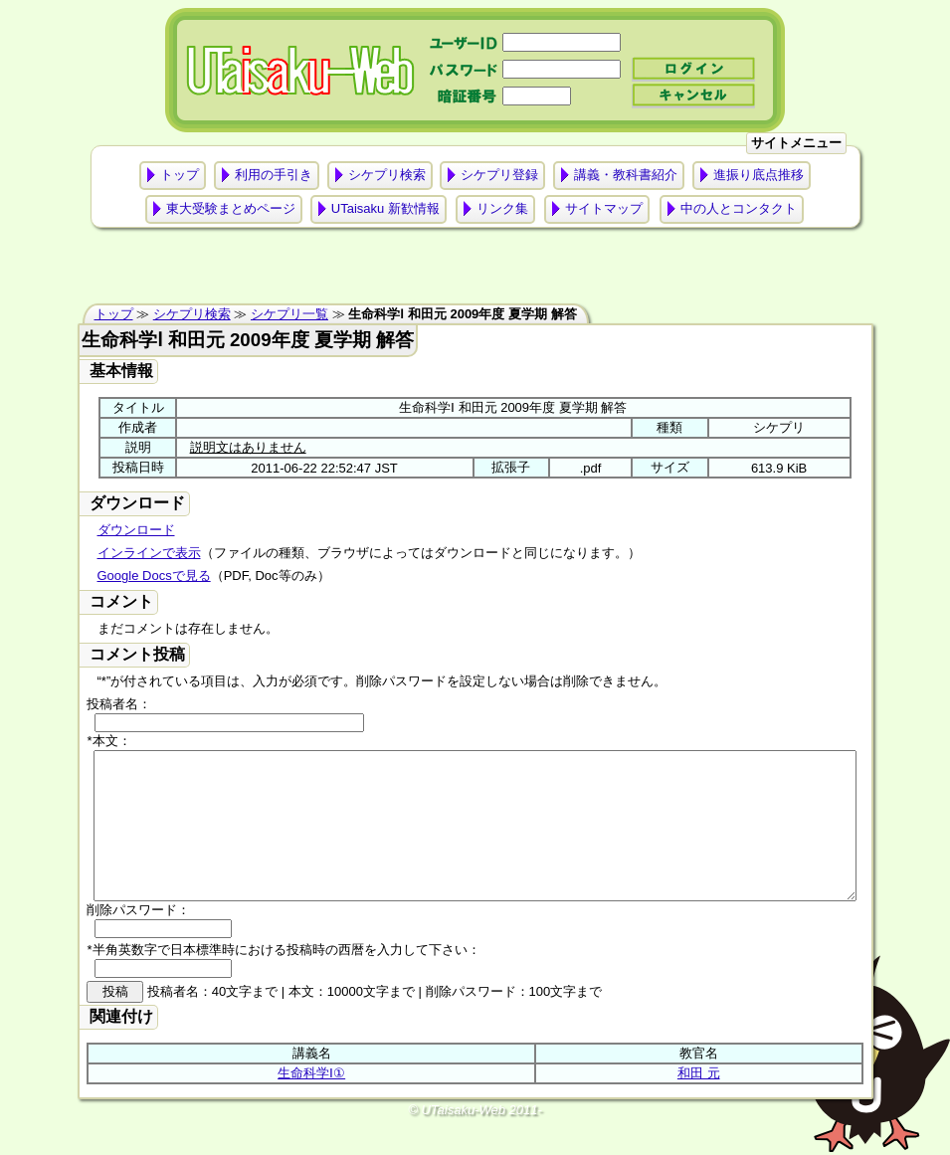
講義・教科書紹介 (625, 174)
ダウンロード (136, 529)
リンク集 (502, 208)
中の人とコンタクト (738, 208)
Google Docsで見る (154, 575)
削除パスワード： (138, 939)
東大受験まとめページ (230, 208)
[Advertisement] (475, 270)
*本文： (108, 740)
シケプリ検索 (387, 174)
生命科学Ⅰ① (311, 1102)
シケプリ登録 (499, 174)
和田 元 (698, 1102)
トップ (179, 174)
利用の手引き (273, 174)
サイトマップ (604, 208)
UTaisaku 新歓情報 (385, 208)
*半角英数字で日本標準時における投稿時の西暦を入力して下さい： (283, 979)
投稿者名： (119, 703)
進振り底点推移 (758, 174)
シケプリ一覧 (289, 313)
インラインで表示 (149, 552)
